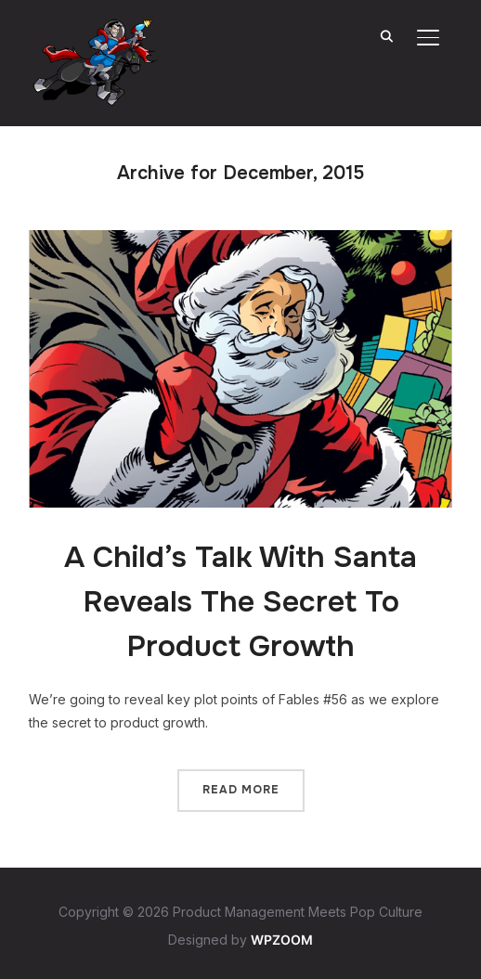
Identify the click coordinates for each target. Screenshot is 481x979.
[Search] (387, 35)
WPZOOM (282, 939)
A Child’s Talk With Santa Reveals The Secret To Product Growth (240, 601)
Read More (241, 789)
